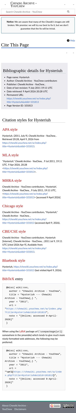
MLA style (10, 155)
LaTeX (22, 331)
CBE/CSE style (14, 231)
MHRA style (12, 180)
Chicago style (12, 206)
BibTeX (8, 279)
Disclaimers (20, 408)
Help (72, 40)
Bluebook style (13, 260)
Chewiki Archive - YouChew (24, 4)
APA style (9, 129)
